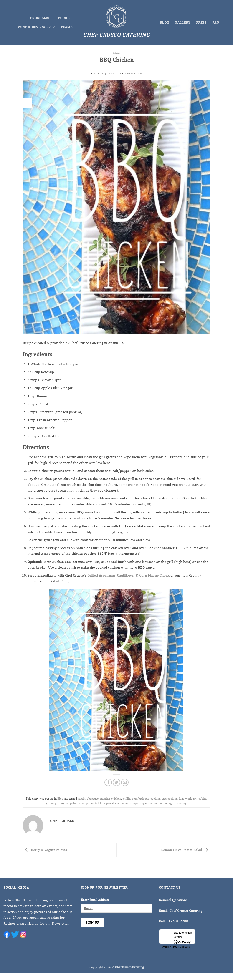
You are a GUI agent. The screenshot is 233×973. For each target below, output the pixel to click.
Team (67, 27)
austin (81, 798)
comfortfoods (140, 798)
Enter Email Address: (95, 900)
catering (105, 798)
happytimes (73, 803)
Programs (41, 18)
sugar (143, 803)
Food (64, 18)
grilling (59, 803)
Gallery (182, 22)
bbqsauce (93, 798)
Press (201, 22)
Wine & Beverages (36, 27)
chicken (116, 798)
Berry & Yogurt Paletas (45, 850)
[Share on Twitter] (116, 782)
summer (153, 803)
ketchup (100, 803)
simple (134, 803)
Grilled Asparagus (101, 575)
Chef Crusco (133, 73)
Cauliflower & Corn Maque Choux (143, 575)
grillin (50, 803)
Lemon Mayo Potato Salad (185, 850)
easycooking (169, 798)
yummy (181, 803)
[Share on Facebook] (108, 782)
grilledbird (200, 798)
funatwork (185, 798)
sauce (125, 803)
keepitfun (88, 803)
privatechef (113, 803)
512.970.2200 (177, 921)
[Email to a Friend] (125, 782)
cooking (155, 798)
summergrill (167, 803)
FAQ (215, 22)
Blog (164, 22)
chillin (126, 798)
